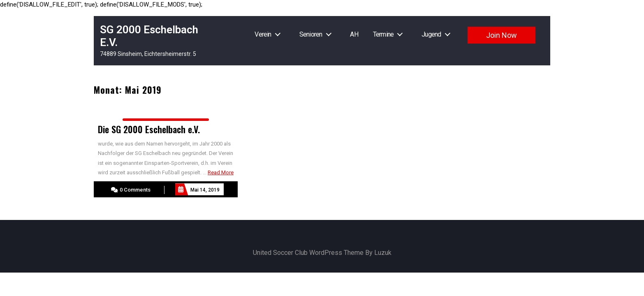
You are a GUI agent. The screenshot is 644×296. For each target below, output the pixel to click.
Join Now (501, 35)
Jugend (431, 34)
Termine (383, 34)
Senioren (310, 34)
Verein (263, 34)
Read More (221, 172)
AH (354, 34)
